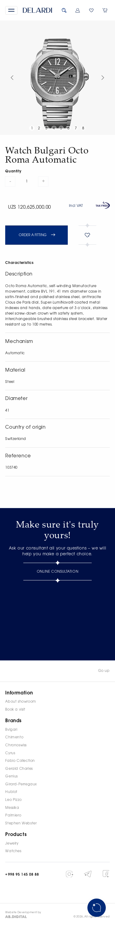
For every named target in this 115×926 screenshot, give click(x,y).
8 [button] (83, 128)
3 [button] (46, 128)
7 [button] (76, 128)
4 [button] (54, 128)
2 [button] (39, 128)
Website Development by (23, 912)
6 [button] (68, 128)
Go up (104, 670)
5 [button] (61, 128)
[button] (11, 10)
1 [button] (32, 128)
